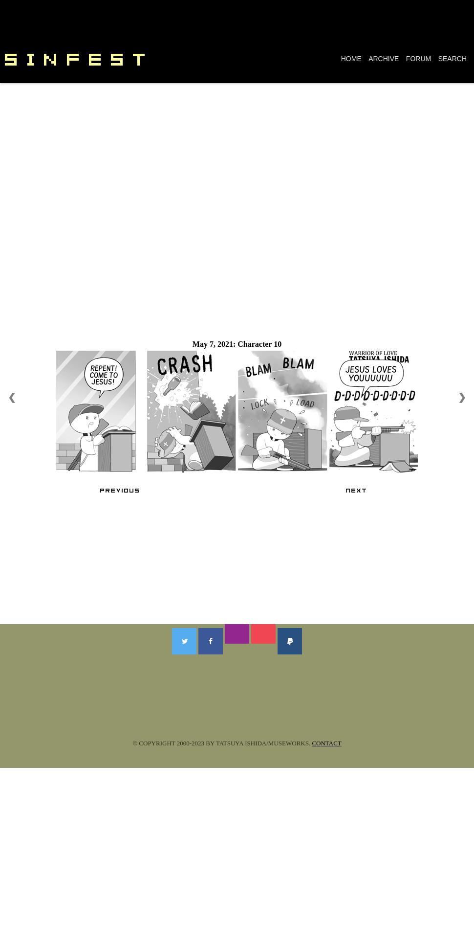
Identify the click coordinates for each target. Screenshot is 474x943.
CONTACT (326, 743)
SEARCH (452, 59)
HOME (351, 59)
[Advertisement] (237, 156)
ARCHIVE (383, 59)
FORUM (418, 59)
